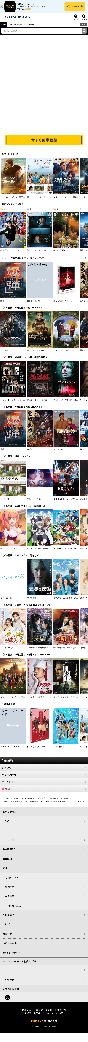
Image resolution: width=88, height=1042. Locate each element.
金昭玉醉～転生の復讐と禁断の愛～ (68, 650)
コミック (24, 27)
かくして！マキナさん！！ (11, 551)
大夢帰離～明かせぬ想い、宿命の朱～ (43, 650)
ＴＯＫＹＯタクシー (61, 452)
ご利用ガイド (10, 918)
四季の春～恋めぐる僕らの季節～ (67, 601)
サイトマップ (79, 804)
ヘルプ (6, 927)
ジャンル (44, 770)
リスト (75, 22)
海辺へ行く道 (59, 749)
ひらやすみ (5, 502)
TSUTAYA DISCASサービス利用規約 (32, 801)
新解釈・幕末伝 (33, 303)
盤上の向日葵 (59, 253)
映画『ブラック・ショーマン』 (13, 253)
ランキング (44, 784)
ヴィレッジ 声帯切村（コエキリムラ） (70, 403)
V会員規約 (15, 801)
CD (14, 27)
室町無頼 (84, 303)
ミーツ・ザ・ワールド (9, 749)
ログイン (83, 22)
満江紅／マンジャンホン (37, 403)
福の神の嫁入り (7, 650)
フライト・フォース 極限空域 (66, 200)
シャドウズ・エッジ (8, 353)
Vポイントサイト (11, 955)
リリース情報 (44, 777)
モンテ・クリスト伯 (35, 353)
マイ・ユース (6, 601)
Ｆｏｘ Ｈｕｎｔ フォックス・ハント (17, 403)
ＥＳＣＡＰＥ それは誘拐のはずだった (70, 502)
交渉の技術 (31, 601)
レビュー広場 (10, 946)
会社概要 (6, 801)
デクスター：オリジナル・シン (40, 700)
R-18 (44, 791)
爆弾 (2, 303)
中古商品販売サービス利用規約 (58, 801)
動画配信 (7, 861)
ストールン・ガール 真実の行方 (14, 200)
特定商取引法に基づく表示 (39, 804)
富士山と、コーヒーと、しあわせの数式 (44, 200)
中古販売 (9, 899)
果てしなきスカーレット (63, 303)
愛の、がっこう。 (34, 502)
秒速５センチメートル (36, 253)
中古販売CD (38, 27)
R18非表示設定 (13, 908)
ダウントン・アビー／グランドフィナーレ (18, 700)
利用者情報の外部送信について (62, 804)
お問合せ (7, 936)
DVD (6, 27)
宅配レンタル (12, 880)
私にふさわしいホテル (36, 749)
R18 (83, 27)
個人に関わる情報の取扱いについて (15, 804)
